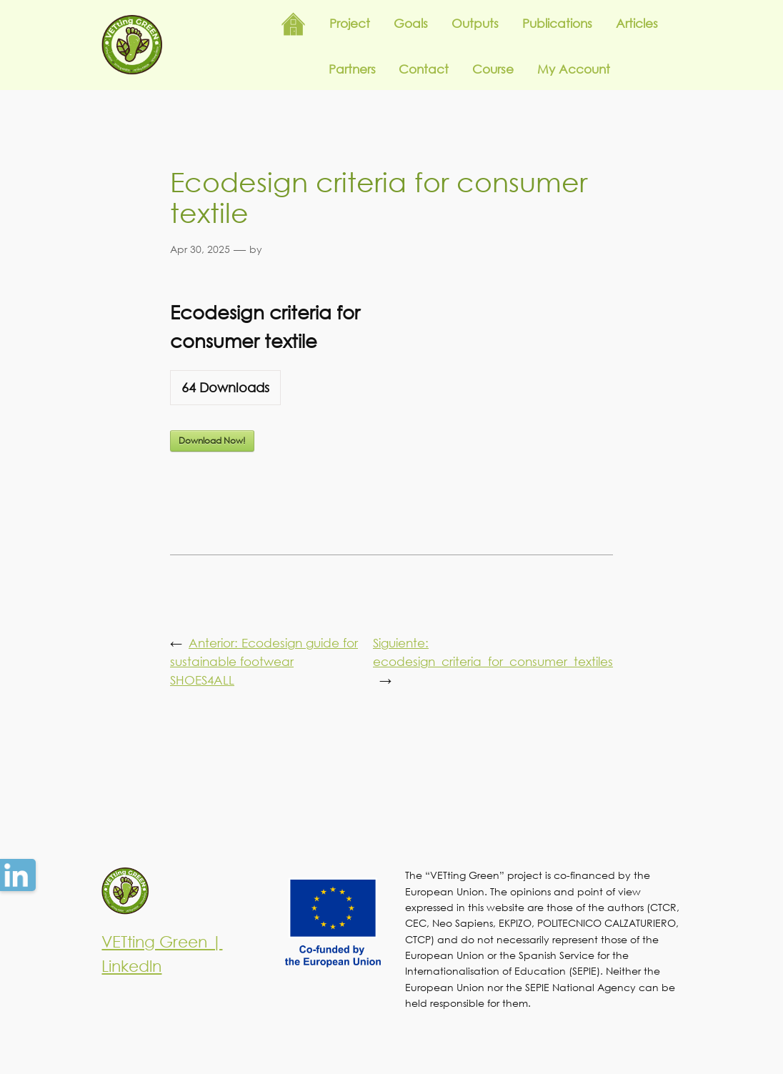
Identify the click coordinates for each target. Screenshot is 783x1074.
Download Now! (212, 440)
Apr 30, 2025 (200, 249)
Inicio (293, 23)
